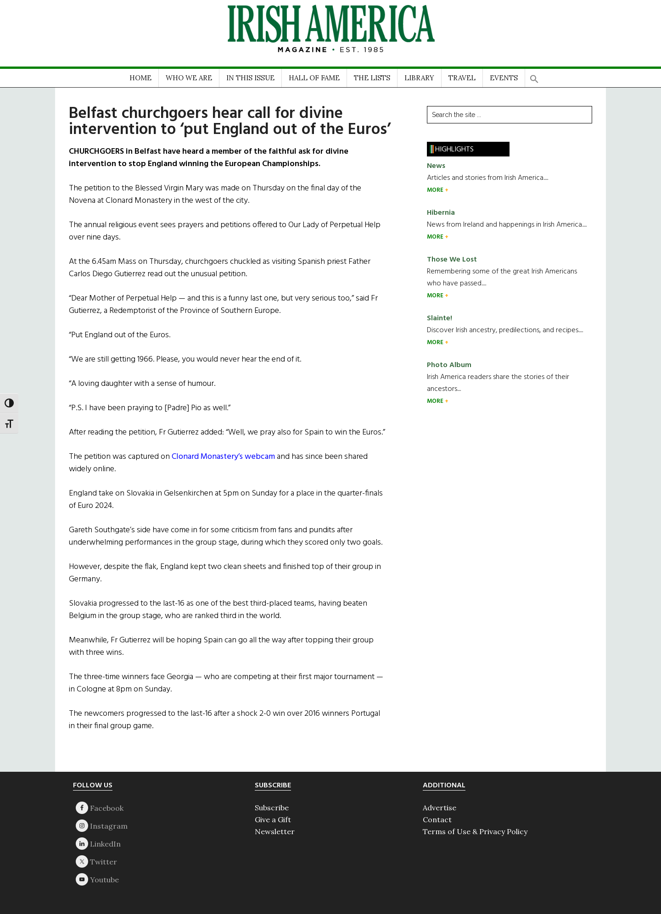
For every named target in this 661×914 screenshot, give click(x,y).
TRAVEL (462, 77)
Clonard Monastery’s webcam (223, 456)
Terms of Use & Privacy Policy (475, 831)
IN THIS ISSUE (250, 77)
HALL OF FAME (314, 77)
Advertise (439, 807)
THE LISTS (372, 77)
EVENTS (504, 77)
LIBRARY (419, 77)
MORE (436, 190)
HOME (140, 77)
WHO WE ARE (189, 77)
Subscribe (272, 807)
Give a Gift (273, 819)
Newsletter (275, 831)
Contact (437, 819)
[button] (534, 76)
